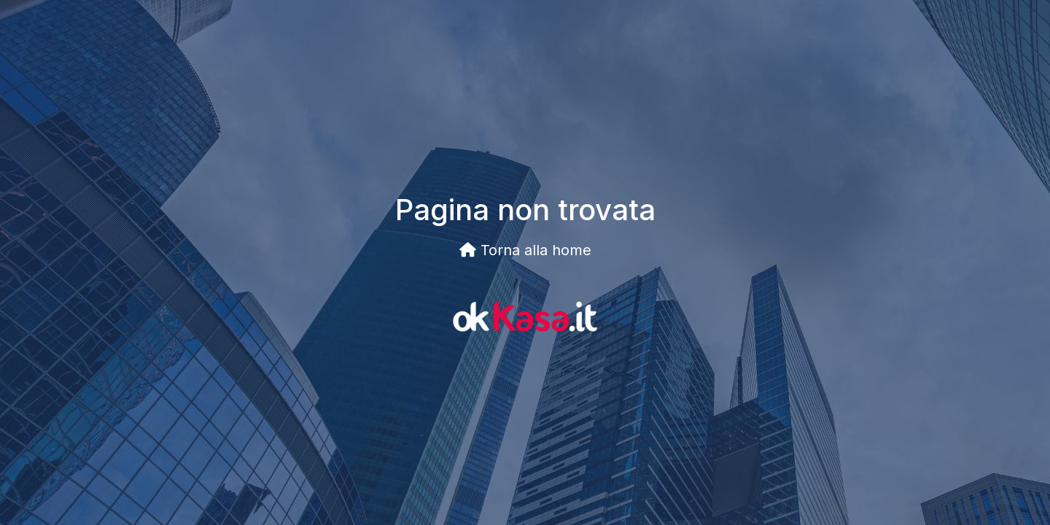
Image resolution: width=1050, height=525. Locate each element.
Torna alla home (525, 250)
